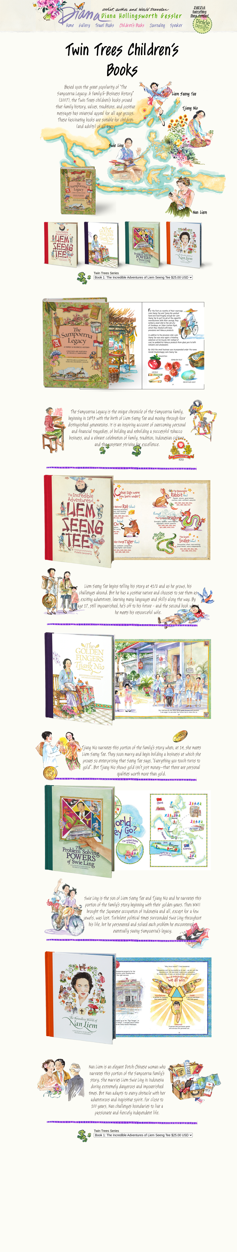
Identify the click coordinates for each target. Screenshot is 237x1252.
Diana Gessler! (200, 16)
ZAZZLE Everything (199, 10)
